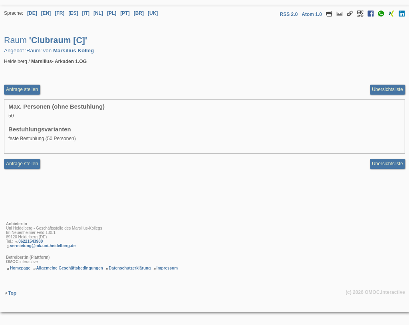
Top (12, 293)
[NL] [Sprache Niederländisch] (98, 13)
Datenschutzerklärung (130, 268)
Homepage (20, 268)
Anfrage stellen (22, 163)
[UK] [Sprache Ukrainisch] (153, 13)
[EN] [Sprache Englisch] (46, 13)
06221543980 (30, 241)
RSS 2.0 (289, 14)
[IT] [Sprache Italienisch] (85, 13)
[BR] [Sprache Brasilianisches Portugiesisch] (139, 13)
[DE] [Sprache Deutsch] (32, 13)
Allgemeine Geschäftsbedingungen (69, 268)
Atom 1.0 (312, 14)
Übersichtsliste (387, 89)
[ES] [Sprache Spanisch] (73, 13)
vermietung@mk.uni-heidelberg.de (42, 246)
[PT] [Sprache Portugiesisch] (124, 13)
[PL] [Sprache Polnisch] (111, 13)
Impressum (167, 268)
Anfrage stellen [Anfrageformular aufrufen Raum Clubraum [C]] (22, 89)
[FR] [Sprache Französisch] (59, 13)
